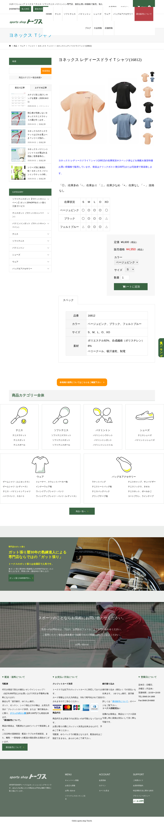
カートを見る (104, 791)
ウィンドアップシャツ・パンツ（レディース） (56, 496)
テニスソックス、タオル (139, 487)
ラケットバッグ (99, 482)
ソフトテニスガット (61, 440)
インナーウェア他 (44, 487)
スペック (68, 300)
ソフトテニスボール (61, 445)
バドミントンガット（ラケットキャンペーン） (29, 225)
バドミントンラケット (103, 435)
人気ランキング (161, 348)
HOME (49, 14)
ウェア (107, 14)
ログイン (102, 786)
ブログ (88, 28)
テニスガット (19, 440)
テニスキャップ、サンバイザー (142, 482)
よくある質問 (138, 801)
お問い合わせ (82, 644)
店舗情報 (109, 28)
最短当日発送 (40, 10)
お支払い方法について (66, 677)
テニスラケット (19, 435)
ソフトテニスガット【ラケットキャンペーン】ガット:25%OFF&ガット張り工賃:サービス (29, 202)
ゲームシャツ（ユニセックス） (17, 482)
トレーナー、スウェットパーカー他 (52, 482)
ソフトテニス (70, 14)
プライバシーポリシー (141, 796)
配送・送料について (15, 677)
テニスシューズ (145, 435)
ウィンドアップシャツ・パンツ (50, 491)
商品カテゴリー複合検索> (30, 77)
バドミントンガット (103, 440)
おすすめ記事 (41, 87)
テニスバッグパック (101, 491)
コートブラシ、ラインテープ (141, 496)
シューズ (97, 14)
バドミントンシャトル (103, 445)
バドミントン (84, 14)
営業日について (149, 677)
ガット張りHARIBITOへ (20, 578)
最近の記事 (20, 87)
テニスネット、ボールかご (140, 491)
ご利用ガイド (138, 780)
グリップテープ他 (100, 496)
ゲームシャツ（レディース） (16, 487)
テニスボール (19, 445)
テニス (58, 14)
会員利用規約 (138, 786)
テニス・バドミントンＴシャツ (17, 491)
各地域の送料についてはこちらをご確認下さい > (82, 382)
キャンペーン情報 (72, 780)
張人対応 (25, 10)
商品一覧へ (81, 511)
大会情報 (98, 28)
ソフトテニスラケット (61, 435)
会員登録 (102, 780)
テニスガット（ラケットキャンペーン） (28, 215)
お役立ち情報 (70, 786)
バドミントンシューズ (145, 440)
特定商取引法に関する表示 (143, 791)
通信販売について (144, 14)
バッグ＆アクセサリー (123, 14)
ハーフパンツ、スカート (14, 496)
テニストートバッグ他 (102, 487)
